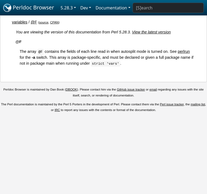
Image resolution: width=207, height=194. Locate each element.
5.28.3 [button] (67, 8)
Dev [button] (84, 8)
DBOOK (71, 89)
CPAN (54, 22)
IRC (57, 110)
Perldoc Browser (28, 8)
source (44, 22)
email (153, 89)
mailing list (198, 104)
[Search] (168, 8)
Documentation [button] (111, 8)
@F (34, 22)
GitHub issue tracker (131, 89)
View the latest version (151, 32)
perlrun (184, 51)
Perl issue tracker (172, 104)
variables (19, 22)
